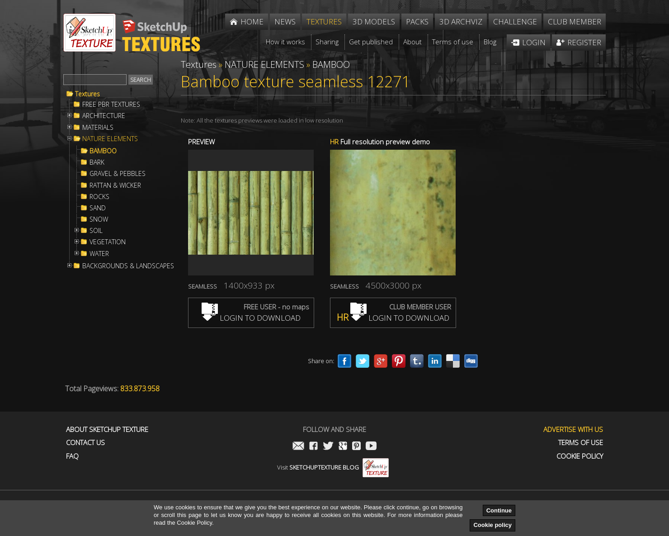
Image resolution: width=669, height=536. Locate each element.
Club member (574, 21)
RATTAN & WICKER (115, 185)
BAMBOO (103, 151)
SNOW (99, 219)
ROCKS (99, 197)
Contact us (85, 442)
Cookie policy (492, 525)
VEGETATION (108, 242)
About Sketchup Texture (107, 429)
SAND (98, 208)
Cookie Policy (579, 456)
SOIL (96, 231)
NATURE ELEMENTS (110, 139)
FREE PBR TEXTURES (111, 104)
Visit (333, 467)
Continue (499, 510)
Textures (87, 94)
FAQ (72, 456)
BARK (97, 162)
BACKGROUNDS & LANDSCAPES (128, 266)
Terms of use (580, 442)
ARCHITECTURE (103, 116)
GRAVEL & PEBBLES (118, 174)
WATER (99, 254)
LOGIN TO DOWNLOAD (251, 318)
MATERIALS (97, 127)
